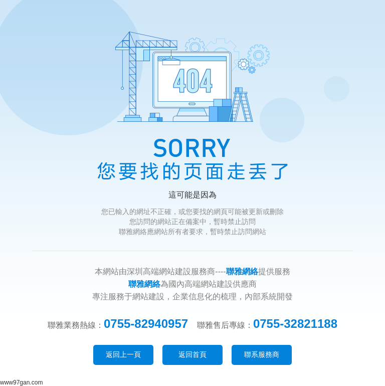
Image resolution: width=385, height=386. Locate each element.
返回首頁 (192, 354)
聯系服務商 (261, 354)
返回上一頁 (123, 354)
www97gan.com (21, 382)
